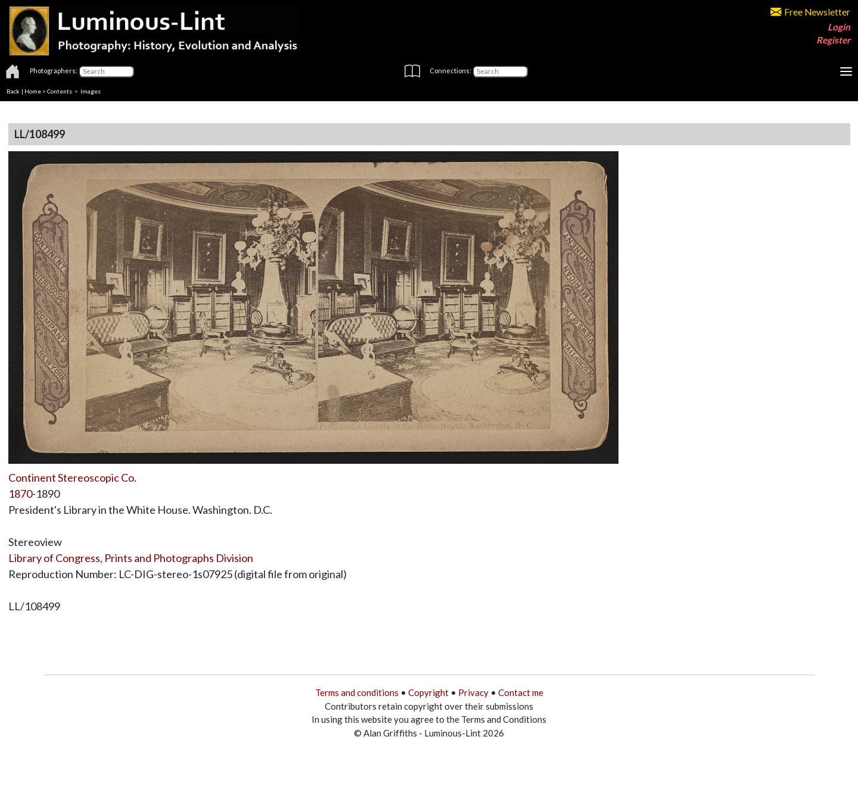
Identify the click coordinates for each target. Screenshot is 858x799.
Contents (59, 91)
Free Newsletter (810, 11)
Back (13, 91)
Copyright (428, 692)
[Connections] (500, 71)
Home (32, 91)
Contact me (520, 692)
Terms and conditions (357, 692)
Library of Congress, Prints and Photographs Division (130, 557)
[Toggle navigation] (846, 71)
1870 (20, 493)
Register (833, 40)
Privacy (473, 692)
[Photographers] (106, 71)
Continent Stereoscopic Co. (72, 477)
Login (839, 26)
